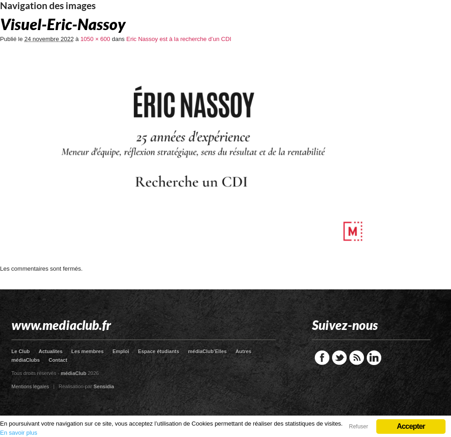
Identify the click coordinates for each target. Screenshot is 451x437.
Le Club (20, 351)
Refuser (358, 426)
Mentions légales (30, 386)
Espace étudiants (158, 351)
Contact (58, 360)
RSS (356, 357)
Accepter (411, 426)
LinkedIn (374, 357)
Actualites (51, 351)
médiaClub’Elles (207, 351)
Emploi (121, 351)
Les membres (88, 351)
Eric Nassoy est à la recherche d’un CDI (178, 39)
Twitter (339, 357)
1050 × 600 (95, 39)
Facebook (322, 357)
